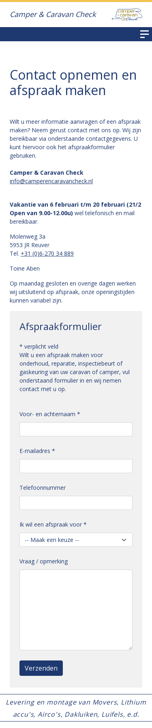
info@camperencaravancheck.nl (51, 181)
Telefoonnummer (42, 487)
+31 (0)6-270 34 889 (47, 253)
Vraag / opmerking (43, 561)
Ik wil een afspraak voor (53, 524)
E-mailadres (37, 451)
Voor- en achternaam (49, 414)
